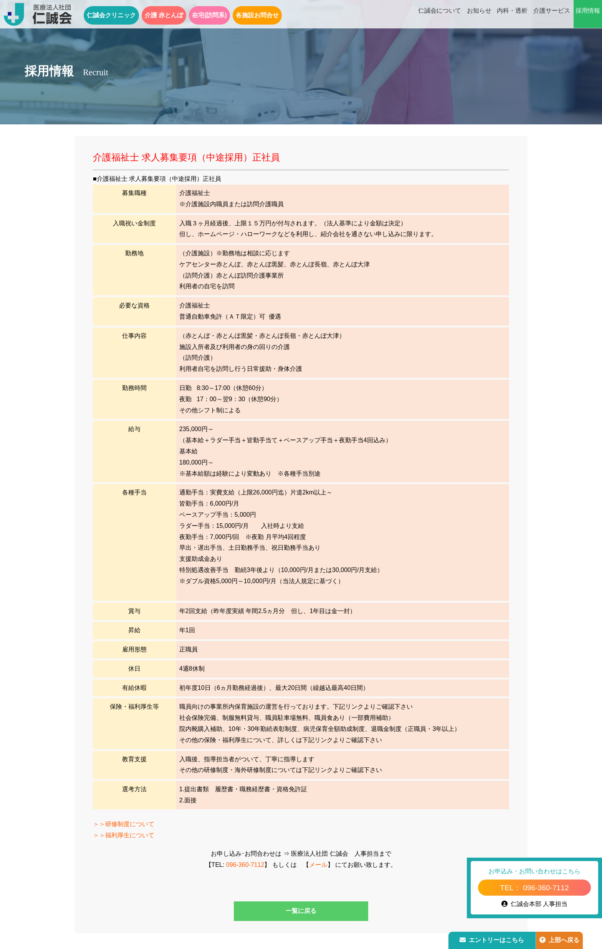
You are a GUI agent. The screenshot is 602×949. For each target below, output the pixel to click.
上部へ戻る (559, 940)
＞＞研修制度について (123, 824)
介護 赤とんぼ (164, 15)
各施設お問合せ (257, 15)
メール (318, 864)
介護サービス (551, 14)
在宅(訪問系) (209, 15)
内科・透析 (512, 14)
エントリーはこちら (492, 940)
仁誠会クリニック (111, 15)
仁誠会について (439, 14)
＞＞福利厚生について (123, 835)
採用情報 (588, 14)
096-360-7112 (245, 864)
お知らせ (479, 14)
